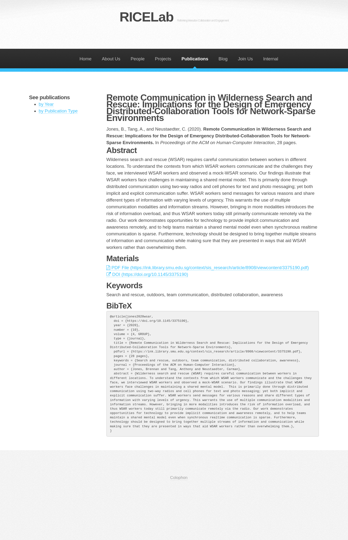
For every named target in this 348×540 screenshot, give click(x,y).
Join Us (245, 58)
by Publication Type (58, 110)
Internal (270, 58)
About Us (111, 58)
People (137, 58)
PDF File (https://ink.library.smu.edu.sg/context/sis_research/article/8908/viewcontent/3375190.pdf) (207, 267)
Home (86, 58)
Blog (222, 58)
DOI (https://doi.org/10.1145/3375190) (147, 274)
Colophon (179, 477)
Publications (194, 58)
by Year (46, 104)
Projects (163, 58)
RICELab (173, 16)
